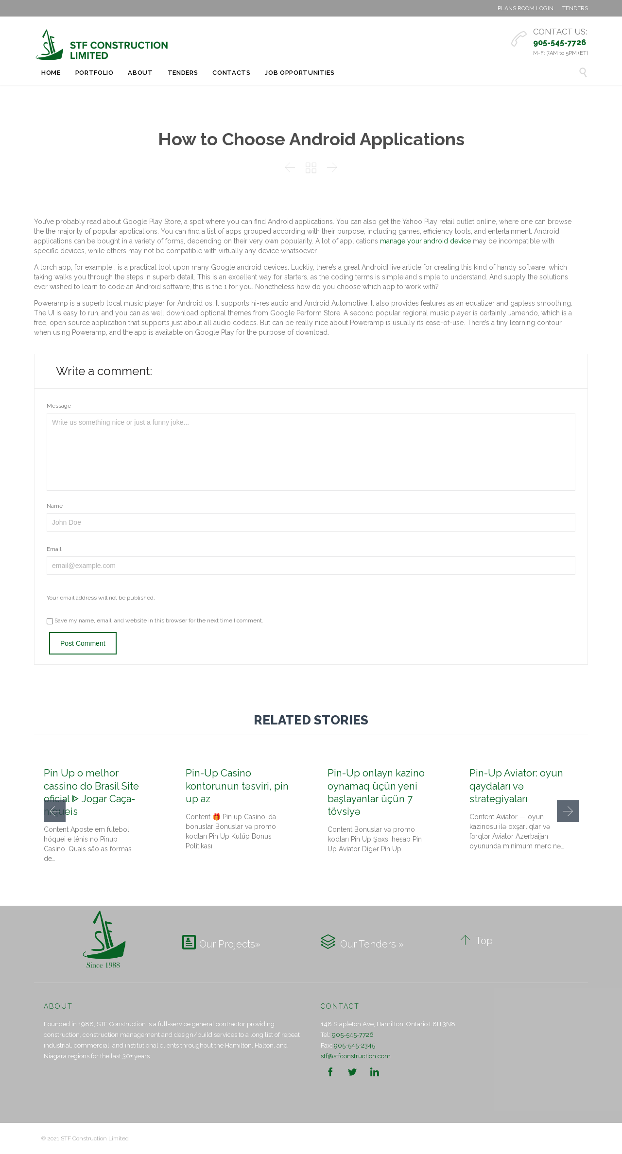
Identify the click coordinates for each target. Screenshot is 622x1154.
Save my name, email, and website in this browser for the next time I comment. (155, 620)
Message (59, 405)
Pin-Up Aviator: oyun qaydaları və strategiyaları (516, 785)
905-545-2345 (354, 1045)
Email (54, 549)
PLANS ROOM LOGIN (525, 8)
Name (55, 505)
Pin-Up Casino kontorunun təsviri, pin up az (237, 785)
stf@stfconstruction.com (356, 1056)
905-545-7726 (353, 1034)
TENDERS (575, 8)
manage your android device (425, 241)
